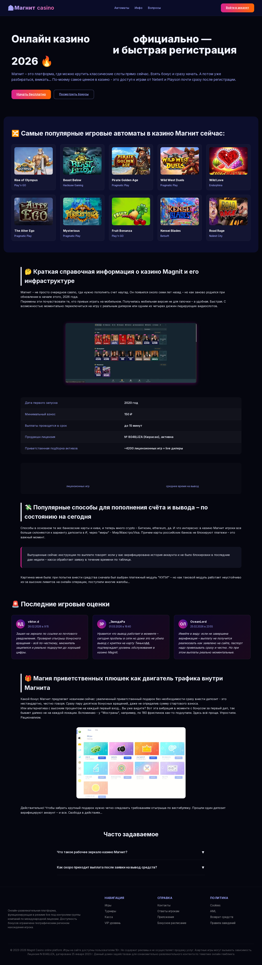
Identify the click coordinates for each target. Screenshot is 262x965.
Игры (108, 905)
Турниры (110, 911)
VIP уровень (113, 923)
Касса (109, 917)
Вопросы (154, 8)
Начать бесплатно (31, 94)
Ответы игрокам (168, 911)
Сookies (215, 905)
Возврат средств (221, 917)
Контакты (163, 905)
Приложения (165, 917)
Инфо (138, 8)
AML (213, 911)
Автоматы (121, 8)
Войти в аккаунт (237, 7)
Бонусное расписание (171, 923)
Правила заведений (222, 923)
